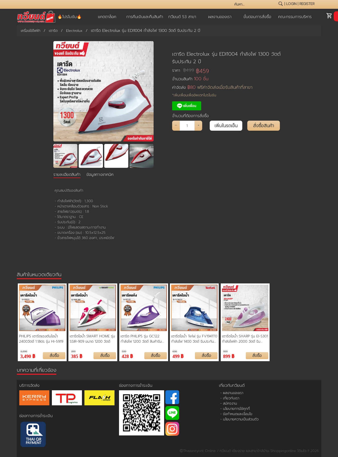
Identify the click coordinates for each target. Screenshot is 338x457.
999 (225, 351)
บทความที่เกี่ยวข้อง (36, 370)
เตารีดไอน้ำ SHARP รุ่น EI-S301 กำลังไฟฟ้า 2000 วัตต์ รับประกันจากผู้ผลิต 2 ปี (245, 339)
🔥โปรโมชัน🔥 (69, 17)
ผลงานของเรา (220, 17)
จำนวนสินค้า (190, 78)
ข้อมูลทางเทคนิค (100, 175)
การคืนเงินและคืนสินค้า (144, 17)
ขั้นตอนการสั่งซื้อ (257, 17)
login (291, 4)
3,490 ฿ (27, 355)
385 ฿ (76, 355)
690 (174, 351)
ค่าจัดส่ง (212, 87)
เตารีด (53, 30)
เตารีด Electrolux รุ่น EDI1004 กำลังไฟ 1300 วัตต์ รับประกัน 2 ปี (226, 57)
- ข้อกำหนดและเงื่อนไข (236, 414)
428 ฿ (127, 355)
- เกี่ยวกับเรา (229, 398)
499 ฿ (178, 355)
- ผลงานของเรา (231, 393)
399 (73, 351)
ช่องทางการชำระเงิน (36, 416)
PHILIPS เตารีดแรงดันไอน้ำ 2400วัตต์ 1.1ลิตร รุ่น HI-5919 (41, 339)
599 (124, 351)
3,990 (23, 351)
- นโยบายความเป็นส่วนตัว (239, 419)
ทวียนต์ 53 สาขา (182, 17)
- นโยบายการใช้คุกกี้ (235, 408)
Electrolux (74, 30)
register (306, 4)
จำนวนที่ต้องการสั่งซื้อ (190, 116)
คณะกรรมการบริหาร (295, 17)
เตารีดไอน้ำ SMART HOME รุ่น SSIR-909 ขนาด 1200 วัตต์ (92, 339)
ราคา (183, 70)
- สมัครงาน (228, 403)
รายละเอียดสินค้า (66, 175)
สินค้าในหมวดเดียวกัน (39, 274)
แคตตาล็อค (107, 17)
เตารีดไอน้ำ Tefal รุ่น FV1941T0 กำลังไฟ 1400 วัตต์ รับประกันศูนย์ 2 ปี (194, 339)
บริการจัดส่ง (29, 386)
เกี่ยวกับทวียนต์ (232, 386)
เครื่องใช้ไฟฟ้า (30, 30)
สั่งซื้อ (54, 356)
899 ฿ (229, 355)
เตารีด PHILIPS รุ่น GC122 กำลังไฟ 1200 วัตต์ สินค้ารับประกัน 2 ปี (141, 339)
